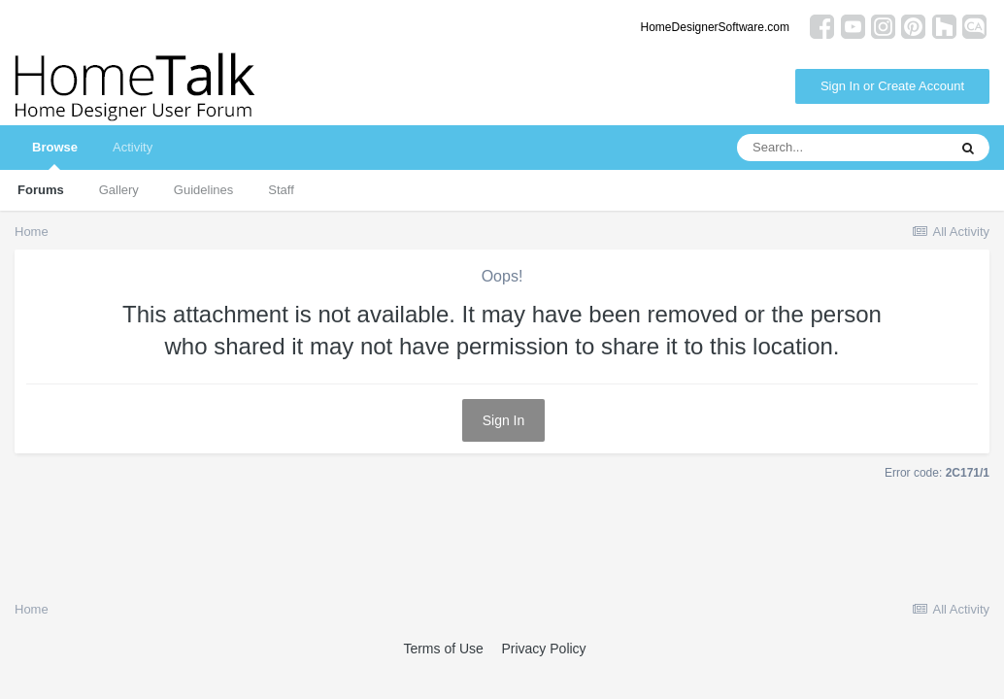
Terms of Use (443, 648)
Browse (55, 155)
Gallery (119, 190)
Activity (132, 147)
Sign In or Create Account (892, 86)
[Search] (842, 147)
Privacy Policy (543, 648)
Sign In (504, 420)
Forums (40, 190)
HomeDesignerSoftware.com (715, 27)
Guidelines (203, 190)
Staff (281, 190)
